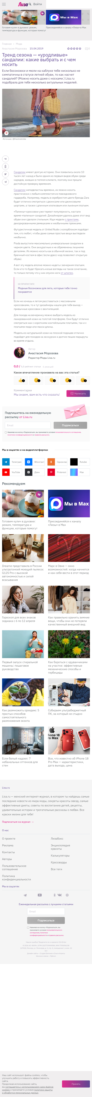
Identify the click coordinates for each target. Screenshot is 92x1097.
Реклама (7, 845)
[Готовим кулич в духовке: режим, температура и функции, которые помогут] (68, 17)
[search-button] (76, 4)
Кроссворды (59, 862)
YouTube (11, 472)
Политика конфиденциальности (16, 877)
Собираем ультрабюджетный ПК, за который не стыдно (67, 712)
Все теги (56, 869)
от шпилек (67, 272)
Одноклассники (57, 462)
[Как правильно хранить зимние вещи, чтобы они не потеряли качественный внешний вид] (69, 599)
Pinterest (56, 472)
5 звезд (80, 48)
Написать (80, 393)
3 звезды (74, 48)
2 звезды (71, 48)
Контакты (8, 852)
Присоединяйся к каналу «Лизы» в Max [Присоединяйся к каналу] (64, 523)
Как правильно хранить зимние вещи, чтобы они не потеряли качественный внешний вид (68, 620)
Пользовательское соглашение (14, 867)
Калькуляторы (60, 855)
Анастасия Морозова (14, 48)
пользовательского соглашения (68, 432)
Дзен (32, 472)
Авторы (7, 859)
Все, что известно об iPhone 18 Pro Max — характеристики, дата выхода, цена (68, 762)
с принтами (71, 219)
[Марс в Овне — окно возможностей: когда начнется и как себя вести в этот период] (69, 548)
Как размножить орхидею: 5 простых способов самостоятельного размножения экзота (20, 715)
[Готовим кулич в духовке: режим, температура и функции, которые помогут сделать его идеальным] (23, 503)
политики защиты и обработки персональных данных (27, 1091)
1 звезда (68, 48)
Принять (76, 1084)
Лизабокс (57, 838)
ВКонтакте (35, 462)
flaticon (53, 956)
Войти (83, 4)
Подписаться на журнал (16, 821)
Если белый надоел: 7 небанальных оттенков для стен (20, 762)
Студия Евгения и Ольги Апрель (52, 953)
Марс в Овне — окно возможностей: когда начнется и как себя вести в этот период (68, 569)
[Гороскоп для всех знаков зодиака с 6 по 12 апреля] (23, 599)
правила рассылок (42, 435)
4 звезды (77, 48)
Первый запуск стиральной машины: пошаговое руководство (20, 665)
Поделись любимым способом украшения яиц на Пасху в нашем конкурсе (23, 29)
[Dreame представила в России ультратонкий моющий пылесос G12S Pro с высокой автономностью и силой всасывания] (23, 548)
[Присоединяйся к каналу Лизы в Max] (69, 503)
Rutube (78, 462)
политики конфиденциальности (20, 435)
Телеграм (11, 462)
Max (77, 472)
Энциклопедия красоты (60, 847)
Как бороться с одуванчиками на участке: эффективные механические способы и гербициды (68, 667)
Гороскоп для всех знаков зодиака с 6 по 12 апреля (19, 619)
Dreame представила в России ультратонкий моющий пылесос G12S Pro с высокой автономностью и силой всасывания (23, 573)
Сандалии (20, 172)
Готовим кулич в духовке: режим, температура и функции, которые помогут (68, 29)
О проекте (8, 838)
